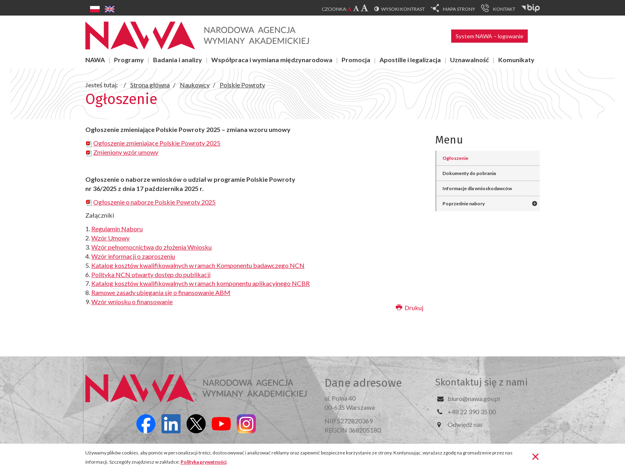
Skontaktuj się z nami (481, 382)
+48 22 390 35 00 (472, 411)
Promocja (356, 59)
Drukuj (409, 307)
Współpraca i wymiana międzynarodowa (271, 59)
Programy (129, 59)
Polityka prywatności (203, 462)
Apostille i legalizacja (410, 59)
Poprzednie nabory (463, 203)
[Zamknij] (535, 456)
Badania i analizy (177, 59)
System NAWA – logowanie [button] (489, 36)
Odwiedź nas (465, 424)
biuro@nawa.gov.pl (474, 398)
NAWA (95, 59)
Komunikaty (516, 59)
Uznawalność (469, 59)
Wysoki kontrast (403, 9)
